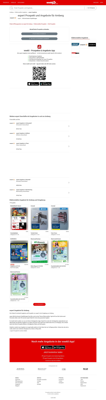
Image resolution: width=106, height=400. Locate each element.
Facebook (61, 379)
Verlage (39, 381)
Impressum (83, 385)
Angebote (17, 384)
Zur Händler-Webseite (39, 33)
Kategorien (21, 2)
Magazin (95, 2)
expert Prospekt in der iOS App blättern (53, 358)
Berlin (56, 3)
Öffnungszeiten (19, 381)
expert (19, 18)
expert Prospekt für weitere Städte (18, 330)
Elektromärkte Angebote (21, 12)
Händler (13, 2)
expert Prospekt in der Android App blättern (53, 356)
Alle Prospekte (51, 24)
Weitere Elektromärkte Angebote (39, 38)
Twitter (60, 381)
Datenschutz (83, 382)
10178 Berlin (91, 8)
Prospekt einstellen (42, 379)
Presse (82, 381)
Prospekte (6, 2)
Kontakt (39, 384)
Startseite (17, 379)
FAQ (38, 382)
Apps (101, 2)
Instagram (61, 382)
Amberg (11, 12)
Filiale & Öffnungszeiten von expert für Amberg (21, 24)
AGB (81, 384)
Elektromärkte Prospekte (40, 24)
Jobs (81, 379)
